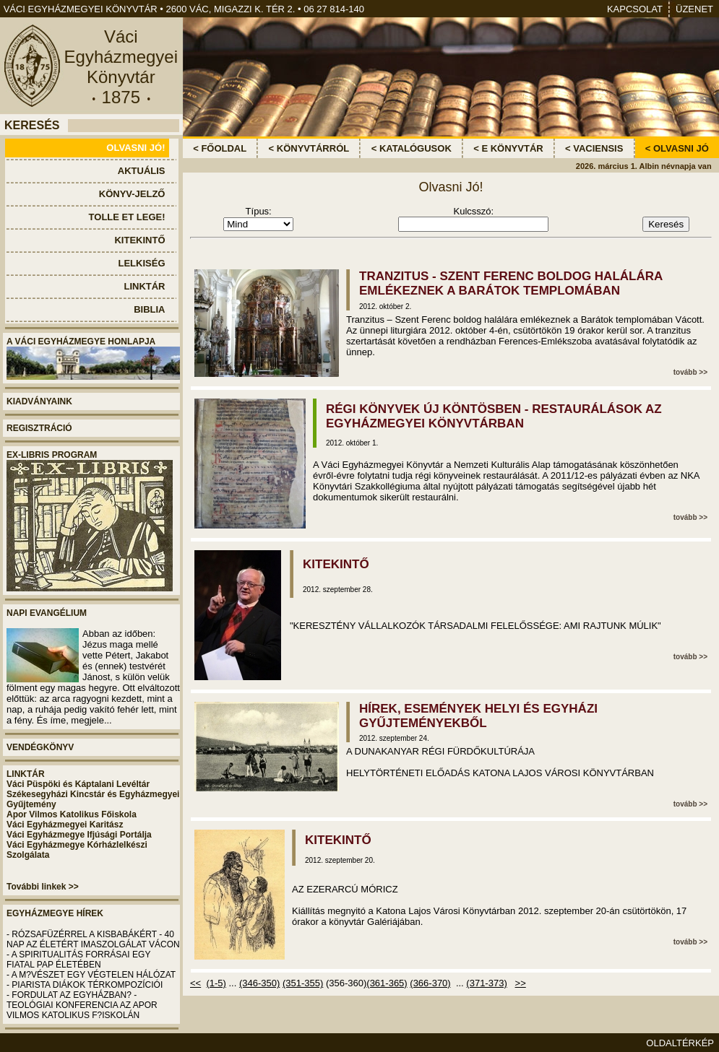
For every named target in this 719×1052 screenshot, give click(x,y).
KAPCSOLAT (635, 9)
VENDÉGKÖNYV (40, 747)
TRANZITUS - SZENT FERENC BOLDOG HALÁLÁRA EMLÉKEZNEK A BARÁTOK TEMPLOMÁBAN (511, 283)
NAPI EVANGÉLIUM (47, 613)
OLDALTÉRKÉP (679, 1043)
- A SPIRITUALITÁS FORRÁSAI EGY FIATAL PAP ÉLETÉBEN (78, 959)
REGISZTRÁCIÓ (39, 428)
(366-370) (430, 983)
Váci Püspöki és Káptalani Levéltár (78, 784)
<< (195, 983)
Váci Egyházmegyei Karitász (65, 825)
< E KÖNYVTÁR (508, 148)
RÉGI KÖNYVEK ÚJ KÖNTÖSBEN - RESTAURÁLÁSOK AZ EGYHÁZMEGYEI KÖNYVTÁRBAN (494, 416)
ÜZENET (694, 9)
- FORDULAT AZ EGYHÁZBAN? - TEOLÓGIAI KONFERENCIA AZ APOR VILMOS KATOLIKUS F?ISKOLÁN (82, 1005)
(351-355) (303, 983)
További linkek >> (43, 887)
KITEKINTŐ (336, 564)
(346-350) (259, 983)
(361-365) (386, 983)
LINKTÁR (26, 774)
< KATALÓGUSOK (411, 148)
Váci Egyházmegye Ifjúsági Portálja (79, 835)
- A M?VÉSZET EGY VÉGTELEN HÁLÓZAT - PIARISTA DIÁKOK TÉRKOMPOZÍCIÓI (91, 980)
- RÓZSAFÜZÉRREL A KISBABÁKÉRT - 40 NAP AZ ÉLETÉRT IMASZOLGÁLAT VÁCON (93, 939)
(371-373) (486, 983)
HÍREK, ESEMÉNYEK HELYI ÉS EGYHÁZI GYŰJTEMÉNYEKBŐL (478, 716)
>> (520, 983)
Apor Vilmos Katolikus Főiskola (72, 814)
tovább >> (690, 372)
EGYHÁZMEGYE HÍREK (55, 913)
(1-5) (215, 983)
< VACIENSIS (594, 148)
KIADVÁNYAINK (39, 401)
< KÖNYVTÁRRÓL (309, 148)
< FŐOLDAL (219, 148)
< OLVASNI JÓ (677, 148)
